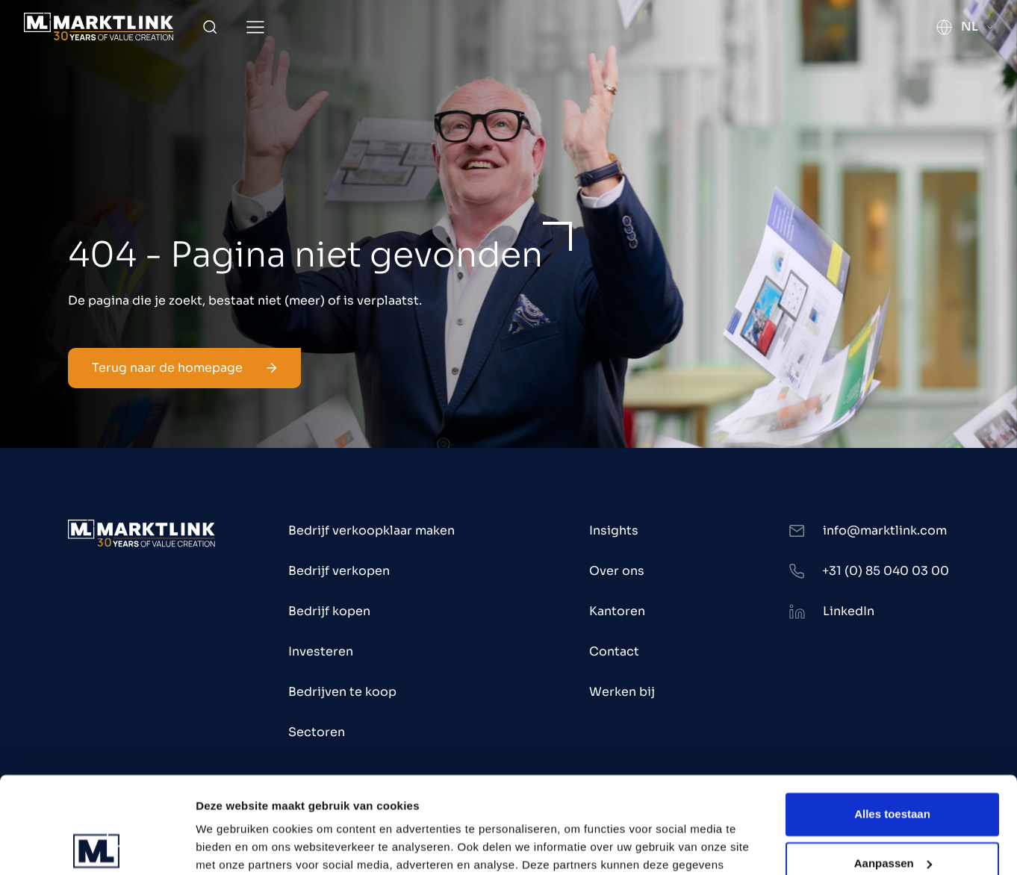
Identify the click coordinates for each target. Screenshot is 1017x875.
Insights (613, 530)
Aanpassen (893, 766)
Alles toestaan (892, 717)
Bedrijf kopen (329, 611)
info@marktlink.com (885, 530)
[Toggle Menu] (255, 27)
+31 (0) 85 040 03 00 (885, 571)
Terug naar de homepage (184, 368)
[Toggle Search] (210, 27)
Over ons (616, 571)
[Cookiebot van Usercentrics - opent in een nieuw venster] (96, 846)
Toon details (228, 845)
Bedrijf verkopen (339, 571)
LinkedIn (848, 611)
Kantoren (617, 611)
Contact (614, 651)
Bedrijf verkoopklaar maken (371, 530)
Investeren (320, 651)
